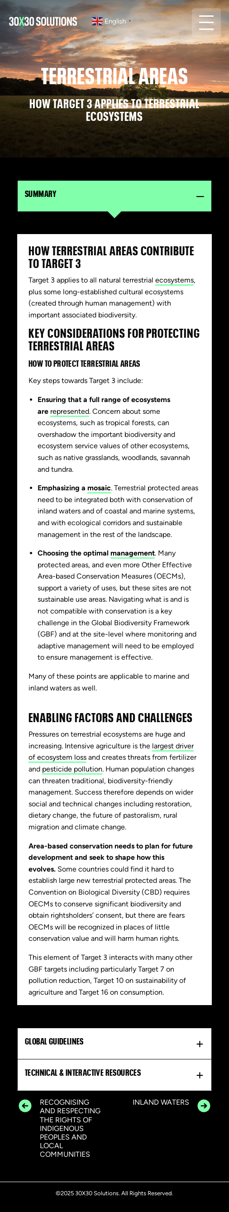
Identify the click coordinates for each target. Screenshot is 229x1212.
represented (69, 411)
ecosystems (174, 280)
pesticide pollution (72, 769)
